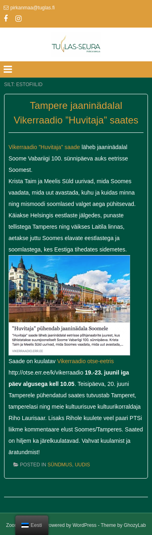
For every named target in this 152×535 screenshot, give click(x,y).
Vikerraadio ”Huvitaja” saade (44, 147)
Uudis (82, 465)
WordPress (84, 525)
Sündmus (59, 465)
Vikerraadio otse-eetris (85, 361)
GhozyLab (135, 525)
